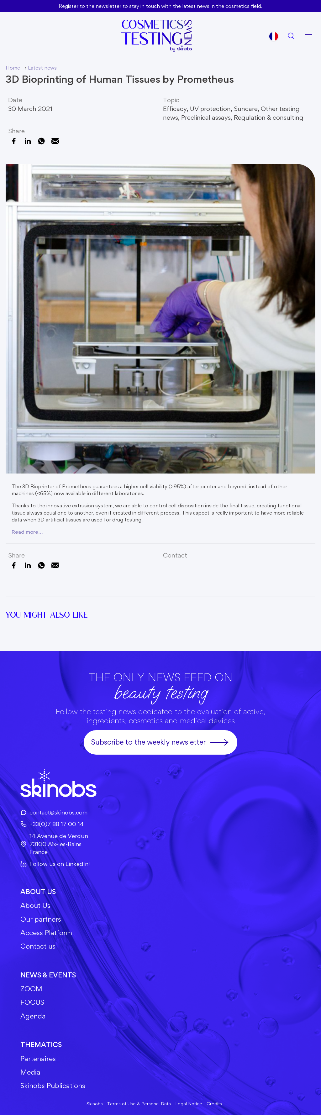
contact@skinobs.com (53, 812)
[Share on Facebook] (13, 141)
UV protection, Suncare (224, 109)
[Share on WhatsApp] (41, 141)
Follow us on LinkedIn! (55, 863)
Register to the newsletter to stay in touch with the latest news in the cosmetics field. (160, 6)
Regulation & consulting (268, 117)
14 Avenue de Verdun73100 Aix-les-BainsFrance (54, 844)
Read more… (27, 532)
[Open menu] (308, 35)
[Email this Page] (55, 141)
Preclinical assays (206, 117)
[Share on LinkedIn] (27, 141)
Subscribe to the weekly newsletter (160, 742)
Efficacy (175, 109)
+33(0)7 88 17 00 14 (52, 824)
